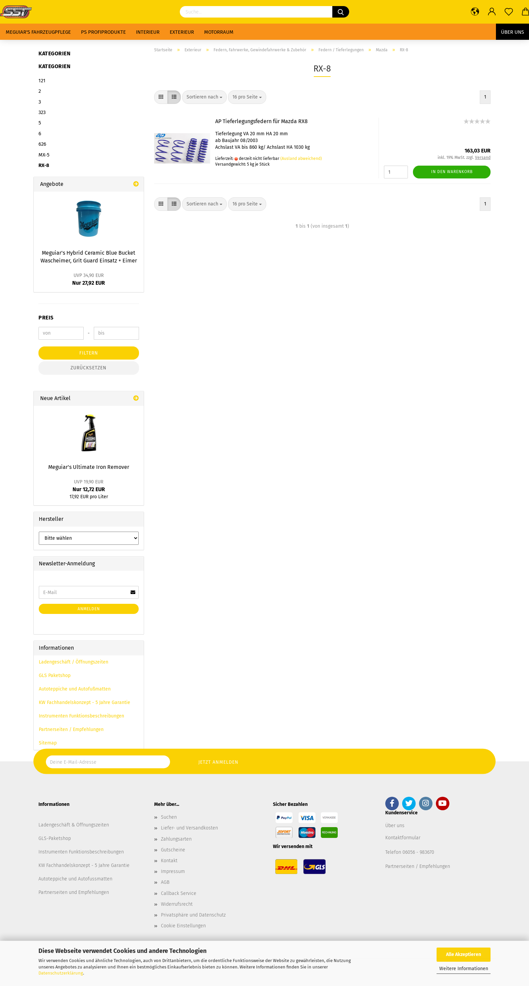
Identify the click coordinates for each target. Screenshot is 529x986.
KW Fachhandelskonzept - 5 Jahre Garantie (84, 702)
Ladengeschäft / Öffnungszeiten (73, 662)
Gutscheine (173, 850)
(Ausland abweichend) (301, 158)
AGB (165, 882)
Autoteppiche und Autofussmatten (75, 879)
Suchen (169, 817)
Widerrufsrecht (177, 904)
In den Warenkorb (452, 171)
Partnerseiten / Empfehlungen (71, 729)
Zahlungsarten (176, 839)
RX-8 (43, 165)
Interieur (148, 32)
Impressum (173, 871)
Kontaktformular (402, 838)
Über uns (512, 32)
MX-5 (44, 155)
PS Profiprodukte (103, 32)
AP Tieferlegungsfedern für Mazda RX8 (261, 121)
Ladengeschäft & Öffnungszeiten (73, 825)
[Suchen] (340, 12)
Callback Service (178, 893)
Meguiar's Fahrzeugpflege (38, 32)
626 (42, 144)
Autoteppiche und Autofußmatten (75, 689)
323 (42, 112)
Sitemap (48, 743)
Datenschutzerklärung (60, 973)
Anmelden (89, 609)
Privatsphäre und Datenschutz (193, 915)
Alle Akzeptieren (463, 954)
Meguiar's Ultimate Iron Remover (88, 467)
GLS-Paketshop (54, 838)
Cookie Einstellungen (183, 926)
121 (42, 81)
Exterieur (182, 32)
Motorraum (218, 32)
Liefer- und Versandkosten (189, 828)
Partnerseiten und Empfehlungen (73, 892)
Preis (46, 317)
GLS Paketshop (55, 675)
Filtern (88, 353)
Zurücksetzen (89, 368)
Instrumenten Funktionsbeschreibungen (81, 716)
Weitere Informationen (463, 968)
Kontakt (169, 861)
